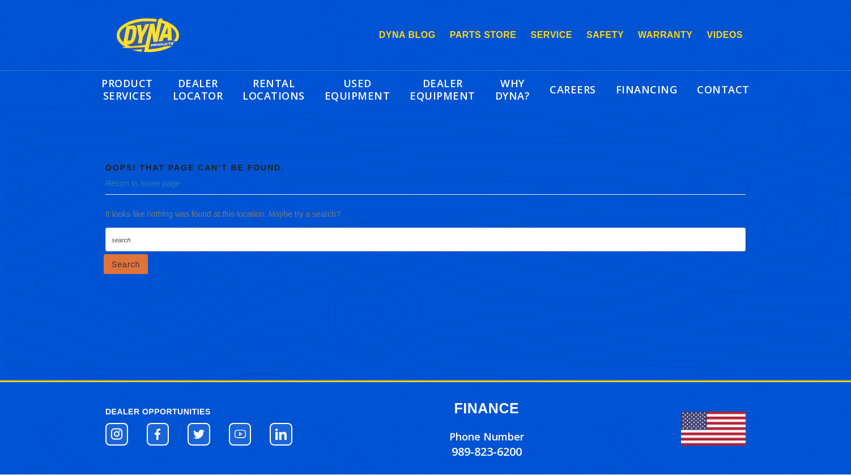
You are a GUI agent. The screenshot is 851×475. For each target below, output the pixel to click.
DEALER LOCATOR (198, 89)
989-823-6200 (487, 451)
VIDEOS (725, 35)
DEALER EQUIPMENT (442, 89)
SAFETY (605, 35)
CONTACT (723, 89)
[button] (116, 434)
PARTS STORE (483, 35)
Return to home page (142, 183)
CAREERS (573, 89)
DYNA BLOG (407, 35)
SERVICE (551, 35)
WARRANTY (665, 35)
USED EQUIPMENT (357, 89)
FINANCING (647, 89)
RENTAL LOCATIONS (273, 89)
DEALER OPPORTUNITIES (158, 411)
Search (126, 264)
